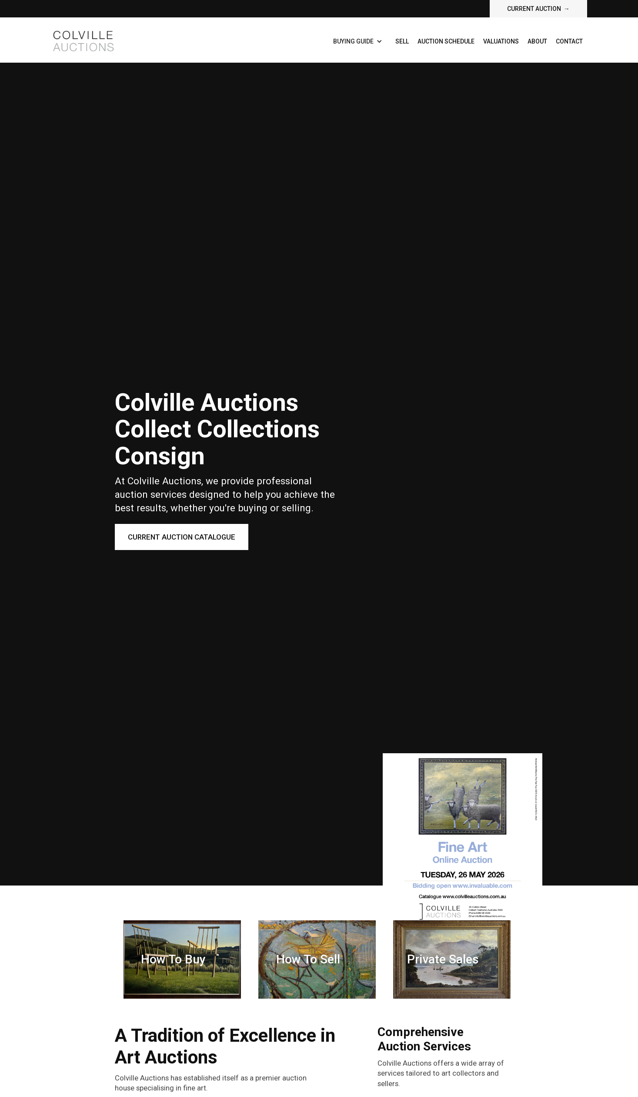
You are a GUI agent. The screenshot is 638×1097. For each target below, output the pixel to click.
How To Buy (173, 959)
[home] (83, 40)
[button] (357, 41)
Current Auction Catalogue (181, 537)
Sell (402, 41)
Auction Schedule (446, 41)
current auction (538, 9)
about (537, 41)
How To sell (308, 959)
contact (569, 41)
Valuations (501, 41)
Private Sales (443, 959)
